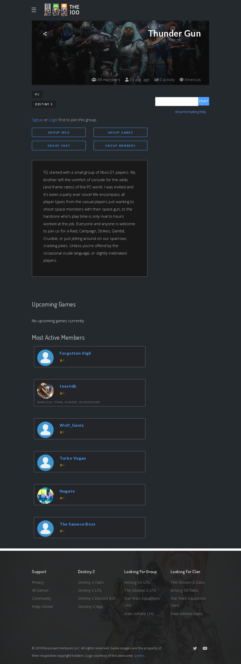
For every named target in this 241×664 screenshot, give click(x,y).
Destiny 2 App (90, 613)
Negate (68, 491)
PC (37, 94)
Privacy (38, 581)
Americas (190, 80)
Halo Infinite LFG (139, 613)
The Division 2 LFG (140, 589)
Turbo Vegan (74, 458)
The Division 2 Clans (188, 581)
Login (54, 119)
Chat (204, 101)
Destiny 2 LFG (90, 589)
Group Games (120, 132)
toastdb (68, 386)
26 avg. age (135, 80)
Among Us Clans (185, 589)
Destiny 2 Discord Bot (94, 601)
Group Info (59, 132)
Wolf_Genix (73, 425)
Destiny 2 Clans (91, 581)
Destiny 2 (43, 104)
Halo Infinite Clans (186, 613)
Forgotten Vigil (76, 353)
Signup (38, 119)
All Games (40, 589)
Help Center (42, 606)
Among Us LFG (137, 581)
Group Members (120, 146)
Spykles (140, 655)
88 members (103, 80)
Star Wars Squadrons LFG (143, 601)
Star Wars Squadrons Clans (189, 601)
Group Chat (59, 146)
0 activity (163, 80)
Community (42, 597)
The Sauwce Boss (78, 524)
